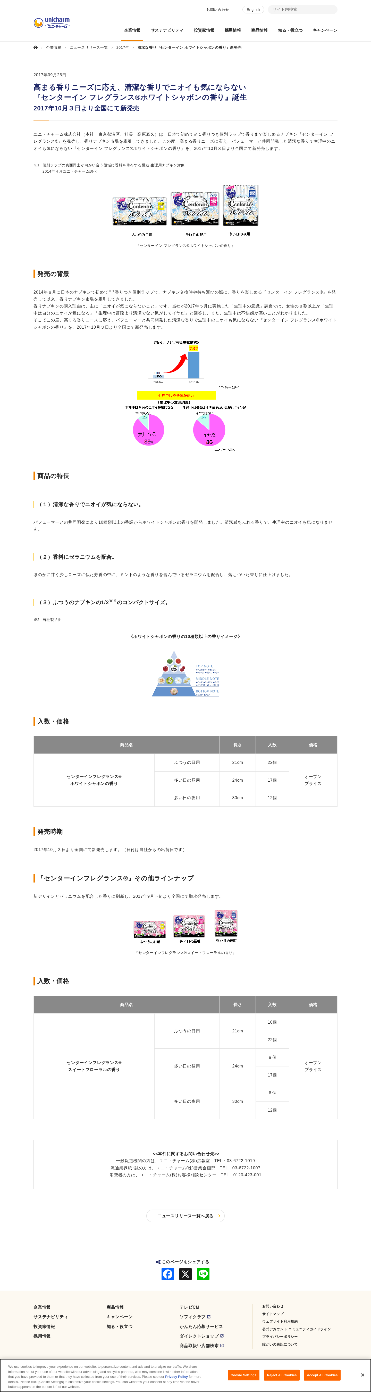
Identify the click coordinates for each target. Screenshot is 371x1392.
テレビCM (189, 1307)
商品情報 (115, 1307)
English (253, 9)
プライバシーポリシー (280, 1337)
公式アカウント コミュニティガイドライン (296, 1329)
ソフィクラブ (193, 1317)
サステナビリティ (50, 1317)
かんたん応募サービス (201, 1326)
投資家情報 (44, 1326)
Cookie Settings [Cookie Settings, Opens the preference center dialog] (243, 1378)
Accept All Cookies (322, 1378)
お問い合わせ (217, 9)
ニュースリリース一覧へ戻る (185, 1216)
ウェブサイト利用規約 (280, 1321)
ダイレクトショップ (199, 1336)
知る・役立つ (120, 1326)
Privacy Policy (176, 1380)
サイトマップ (273, 1314)
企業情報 (42, 1307)
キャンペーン (120, 1317)
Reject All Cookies (282, 1378)
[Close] (362, 1378)
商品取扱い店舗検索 (199, 1346)
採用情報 (42, 1336)
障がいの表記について (280, 1344)
